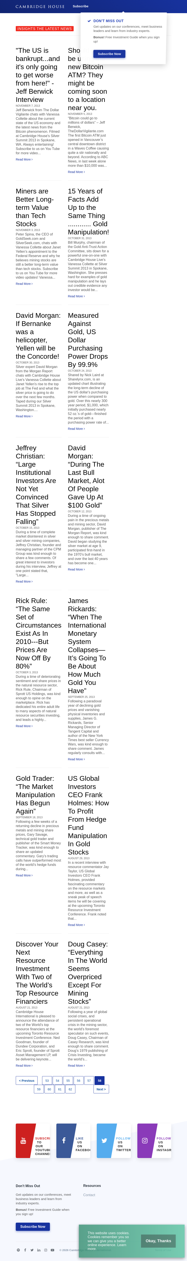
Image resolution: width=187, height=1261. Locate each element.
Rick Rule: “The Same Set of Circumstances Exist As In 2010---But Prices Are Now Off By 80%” (39, 633)
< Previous (26, 1080)
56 (78, 1080)
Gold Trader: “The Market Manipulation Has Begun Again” (35, 795)
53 (47, 1080)
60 (49, 1089)
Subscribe (81, 6)
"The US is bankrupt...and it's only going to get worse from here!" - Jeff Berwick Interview (38, 75)
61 (60, 1089)
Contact (89, 1195)
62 (70, 1089)
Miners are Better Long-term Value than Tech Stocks (35, 207)
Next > (101, 1089)
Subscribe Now (32, 1226)
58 (99, 1080)
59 (39, 1089)
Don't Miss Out (44, 1201)
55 (68, 1080)
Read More (24, 159)
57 (89, 1080)
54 (57, 1080)
